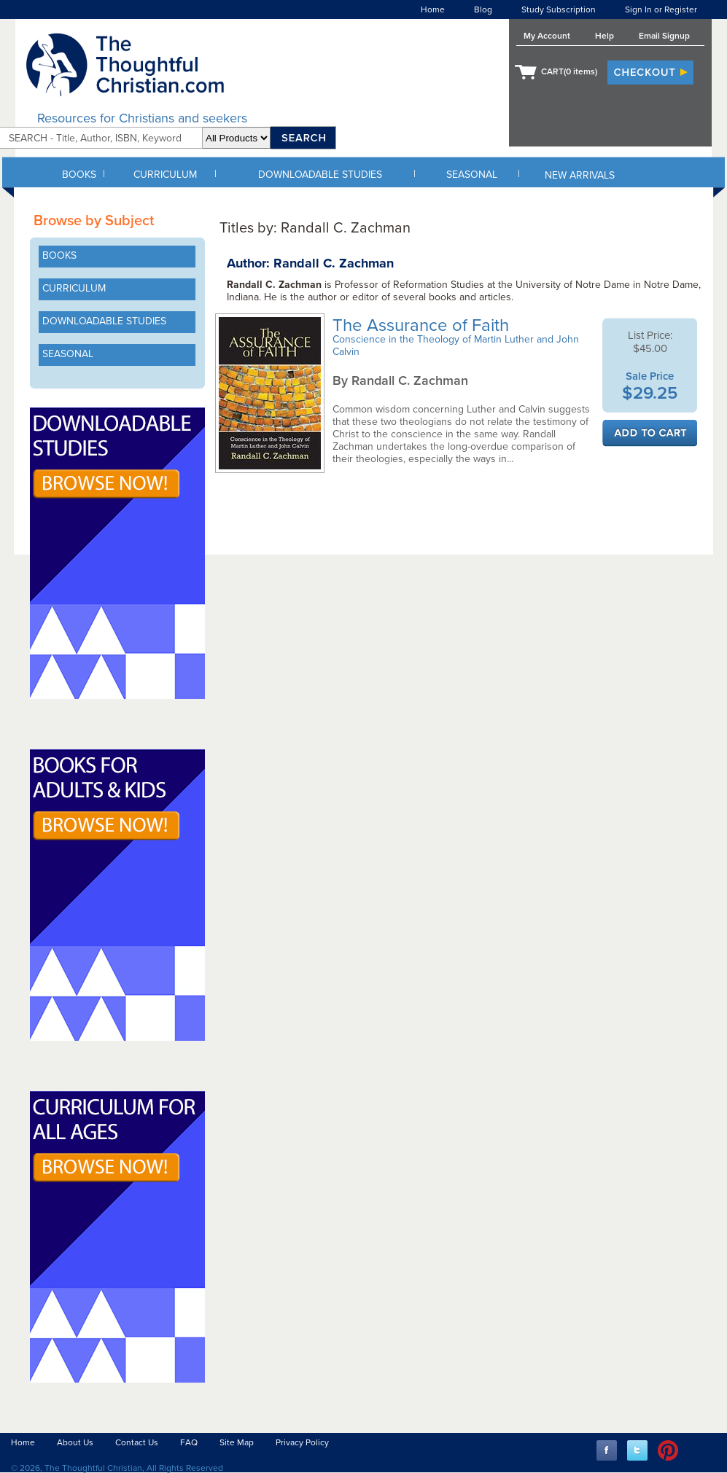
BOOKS (79, 174)
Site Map (236, 1442)
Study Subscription (558, 9)
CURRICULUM (165, 174)
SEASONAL (471, 174)
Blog (483, 9)
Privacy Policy (302, 1442)
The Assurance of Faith (423, 325)
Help (604, 36)
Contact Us (136, 1442)
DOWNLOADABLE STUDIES (320, 174)
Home (433, 9)
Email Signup (664, 36)
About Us (75, 1442)
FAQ (189, 1442)
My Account (547, 36)
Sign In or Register (661, 9)
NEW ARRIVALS (580, 175)
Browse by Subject (94, 221)
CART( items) (569, 71)
